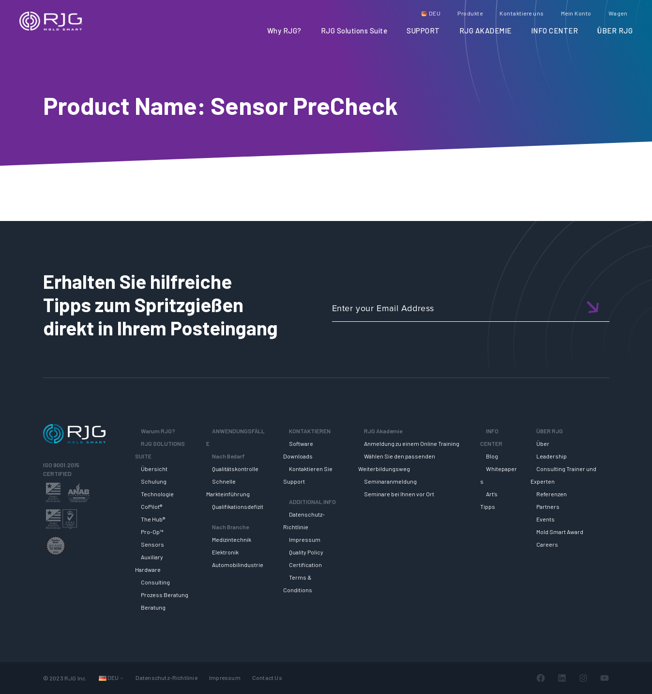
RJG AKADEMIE (485, 30)
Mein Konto (576, 13)
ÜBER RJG (615, 30)
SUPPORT (423, 30)
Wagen (618, 13)
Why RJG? (284, 30)
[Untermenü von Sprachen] (121, 677)
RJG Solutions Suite (354, 30)
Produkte (470, 13)
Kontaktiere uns (522, 13)
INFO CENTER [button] (554, 30)
